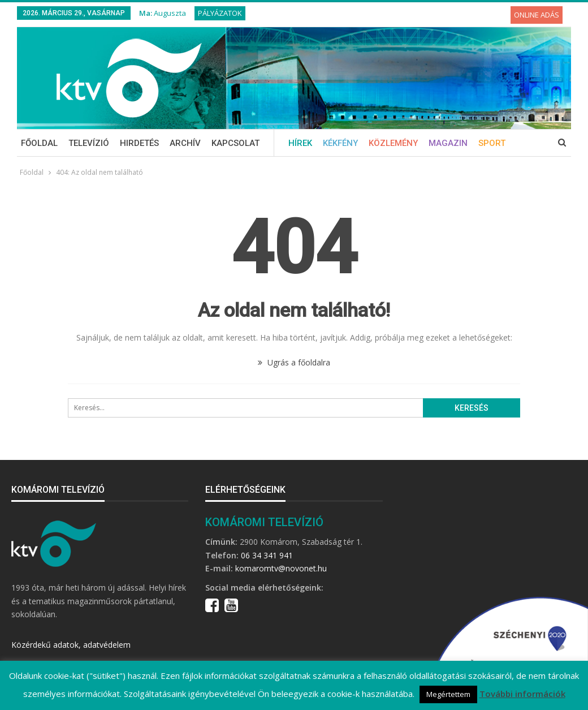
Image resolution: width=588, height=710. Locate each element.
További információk (522, 693)
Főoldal (39, 143)
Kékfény (340, 143)
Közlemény (393, 143)
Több (489, 143)
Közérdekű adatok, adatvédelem (71, 644)
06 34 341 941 (267, 555)
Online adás (536, 15)
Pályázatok (220, 13)
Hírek (300, 143)
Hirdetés (139, 143)
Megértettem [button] (448, 694)
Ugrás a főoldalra (294, 362)
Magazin (448, 143)
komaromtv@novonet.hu (281, 568)
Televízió (88, 143)
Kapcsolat (235, 143)
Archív (185, 143)
